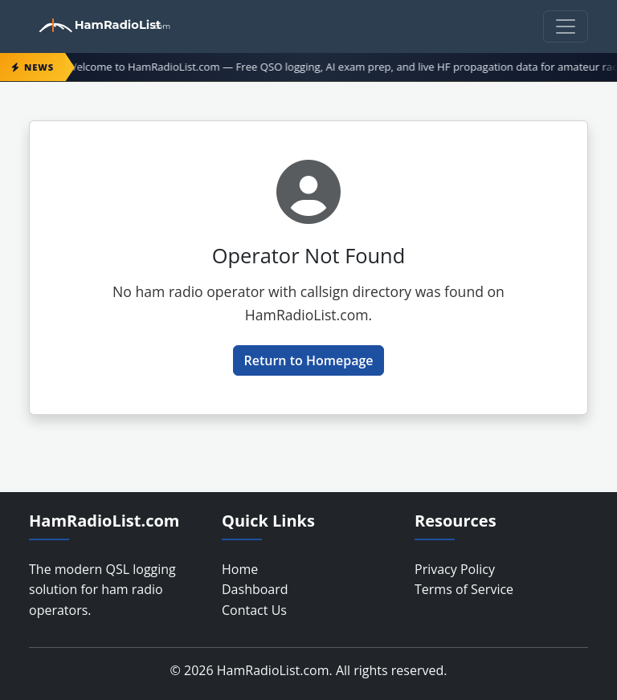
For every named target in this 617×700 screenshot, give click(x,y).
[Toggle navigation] (565, 26)
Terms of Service (464, 589)
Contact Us (254, 610)
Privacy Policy (455, 569)
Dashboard (255, 589)
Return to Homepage (308, 360)
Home (240, 569)
